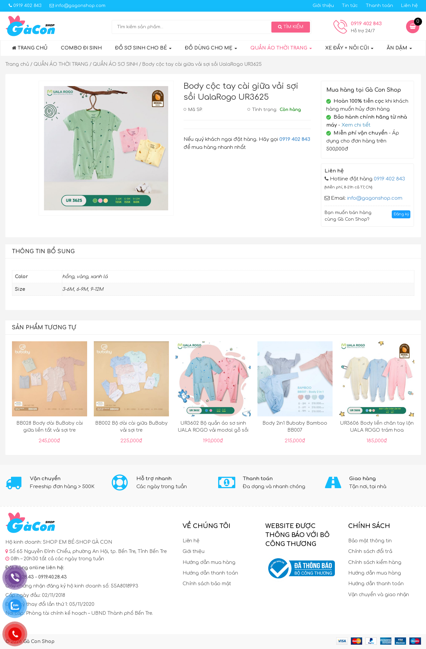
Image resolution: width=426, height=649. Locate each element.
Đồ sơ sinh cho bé (143, 48)
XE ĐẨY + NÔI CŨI (349, 48)
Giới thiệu (323, 5)
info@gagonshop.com (77, 5)
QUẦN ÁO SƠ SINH (115, 64)
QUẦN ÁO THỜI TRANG (281, 48)
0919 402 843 (25, 5)
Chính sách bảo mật (207, 583)
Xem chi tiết (356, 125)
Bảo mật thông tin (370, 540)
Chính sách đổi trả (370, 551)
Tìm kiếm (290, 27)
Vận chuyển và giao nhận (378, 594)
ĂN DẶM (399, 48)
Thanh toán (379, 5)
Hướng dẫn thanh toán (210, 573)
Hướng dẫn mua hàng (209, 562)
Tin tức (350, 5)
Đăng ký (401, 214)
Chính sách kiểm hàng (374, 562)
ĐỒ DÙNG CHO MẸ (211, 48)
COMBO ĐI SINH (81, 48)
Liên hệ (409, 5)
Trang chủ (30, 48)
